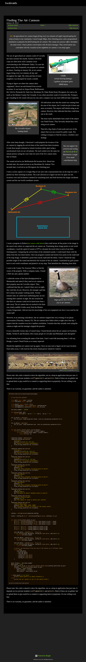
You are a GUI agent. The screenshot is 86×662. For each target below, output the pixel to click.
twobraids (11, 3)
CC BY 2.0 (76, 298)
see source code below (36, 243)
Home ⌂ (43, 25)
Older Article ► (73, 25)
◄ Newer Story (12, 28)
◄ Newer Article (13, 25)
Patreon (68, 152)
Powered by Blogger (43, 656)
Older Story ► (73, 28)
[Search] (19, 3)
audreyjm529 (65, 370)
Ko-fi (76, 152)
